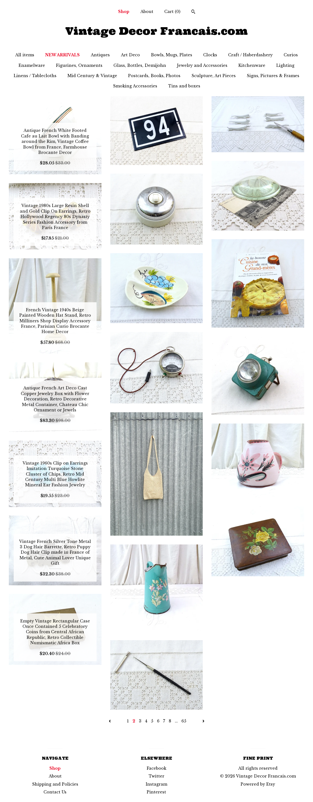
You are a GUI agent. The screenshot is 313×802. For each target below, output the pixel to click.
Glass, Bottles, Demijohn (139, 65)
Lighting (285, 65)
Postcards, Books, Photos (154, 75)
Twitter (156, 776)
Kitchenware (251, 65)
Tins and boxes (184, 85)
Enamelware (32, 65)
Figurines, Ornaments (79, 65)
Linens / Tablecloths (35, 75)
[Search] (193, 12)
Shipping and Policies (55, 784)
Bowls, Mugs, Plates (171, 54)
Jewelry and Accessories (202, 65)
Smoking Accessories (135, 85)
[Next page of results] (203, 721)
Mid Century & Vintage (92, 75)
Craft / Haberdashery (250, 54)
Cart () (172, 11)
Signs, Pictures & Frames (273, 75)
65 (183, 721)
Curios (291, 54)
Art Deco (130, 54)
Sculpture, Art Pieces (213, 75)
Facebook (156, 768)
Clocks (210, 54)
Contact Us (55, 792)
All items (24, 54)
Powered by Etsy (258, 784)
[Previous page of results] (110, 721)
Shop (123, 11)
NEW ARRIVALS (62, 54)
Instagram (156, 784)
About (146, 11)
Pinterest (156, 792)
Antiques (100, 54)
